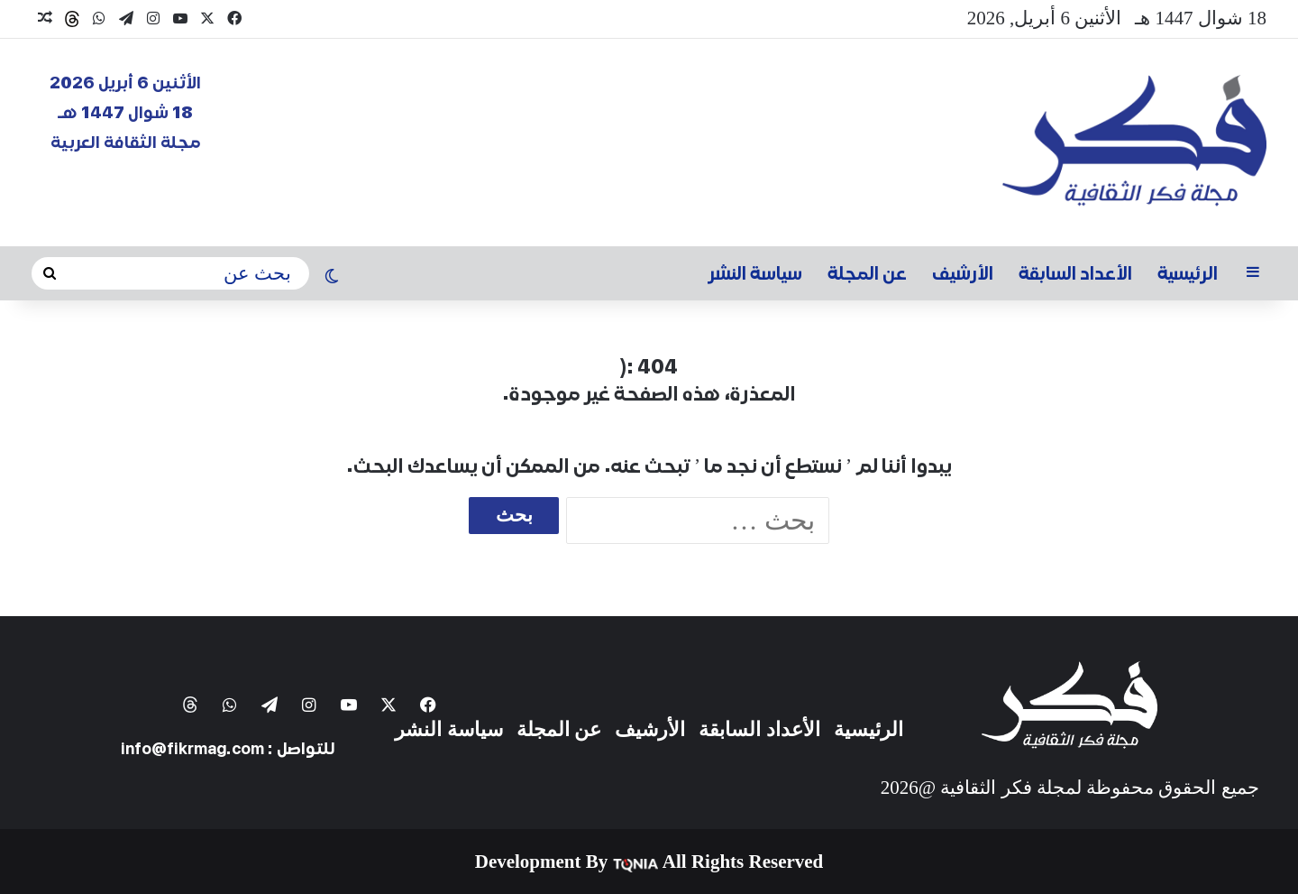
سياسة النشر (755, 273)
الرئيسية (1187, 273)
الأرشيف (962, 273)
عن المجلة (867, 273)
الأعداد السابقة (1075, 273)
